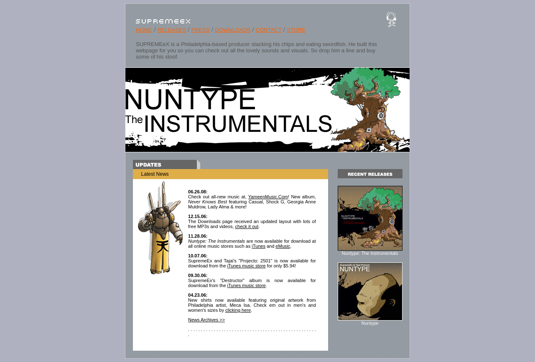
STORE (296, 30)
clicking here (238, 310)
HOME (144, 30)
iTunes (258, 246)
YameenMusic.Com (268, 196)
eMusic (282, 246)
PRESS (200, 30)
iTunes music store (246, 265)
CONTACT (269, 30)
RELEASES (171, 30)
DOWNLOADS (232, 30)
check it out (247, 226)
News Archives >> (206, 319)
